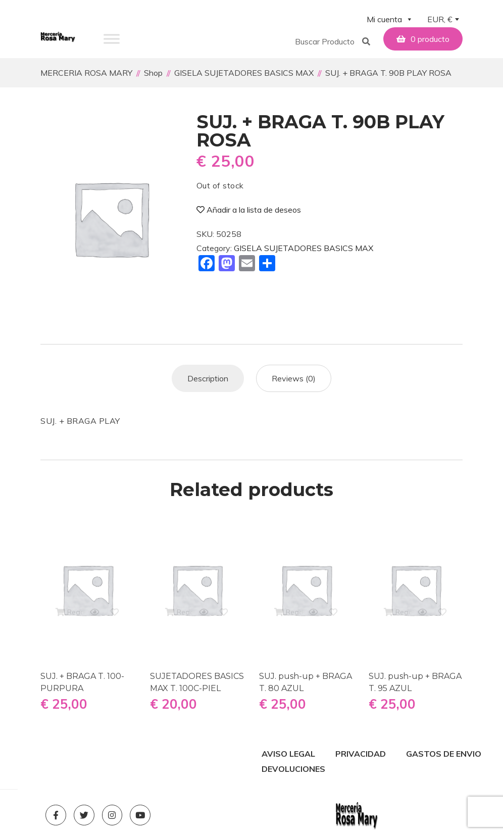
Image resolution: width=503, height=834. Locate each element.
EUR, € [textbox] (439, 19)
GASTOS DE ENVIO (443, 753)
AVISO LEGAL (288, 753)
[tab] (208, 377)
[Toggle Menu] (112, 38)
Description (207, 377)
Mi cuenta (390, 19)
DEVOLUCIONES (293, 768)
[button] (326, 39)
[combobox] (443, 20)
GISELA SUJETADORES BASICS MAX (303, 247)
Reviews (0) (294, 377)
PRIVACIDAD (360, 753)
